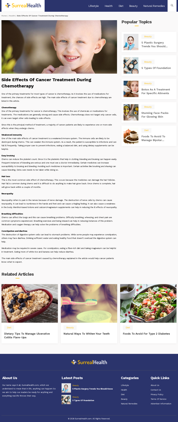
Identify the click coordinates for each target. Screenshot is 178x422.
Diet (121, 5)
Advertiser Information (161, 403)
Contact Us (156, 389)
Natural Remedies (154, 5)
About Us (155, 385)
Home (4, 16)
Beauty (133, 5)
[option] (29, 313)
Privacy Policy (157, 394)
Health (109, 5)
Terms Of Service (158, 398)
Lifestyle (93, 5)
